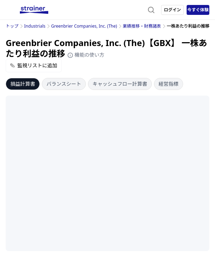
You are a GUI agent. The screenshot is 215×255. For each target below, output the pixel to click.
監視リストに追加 (33, 65)
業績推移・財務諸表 (142, 26)
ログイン (172, 10)
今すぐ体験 (198, 10)
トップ (12, 26)
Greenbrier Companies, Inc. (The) (84, 26)
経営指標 (168, 83)
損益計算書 (22, 83)
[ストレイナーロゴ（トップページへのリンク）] (34, 10)
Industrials (34, 26)
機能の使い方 (85, 54)
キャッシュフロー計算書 (120, 83)
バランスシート (63, 83)
